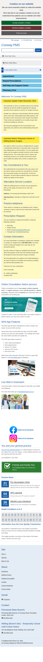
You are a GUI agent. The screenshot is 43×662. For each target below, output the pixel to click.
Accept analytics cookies (21, 23)
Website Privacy (6, 575)
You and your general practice (10, 450)
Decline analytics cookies (21, 28)
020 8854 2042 (26, 40)
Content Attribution (7, 585)
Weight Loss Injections (20, 501)
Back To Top (5, 561)
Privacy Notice (5, 589)
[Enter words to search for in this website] (17, 50)
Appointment (8, 76)
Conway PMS (10, 45)
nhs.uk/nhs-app (15, 357)
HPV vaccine (16, 493)
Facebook (5, 599)
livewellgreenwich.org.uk (26, 392)
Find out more (21, 33)
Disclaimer (4, 571)
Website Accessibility (7, 578)
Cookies (3, 582)
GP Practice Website (7, 643)
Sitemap (4, 557)
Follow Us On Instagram (25, 438)
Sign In (3, 554)
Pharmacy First (9, 90)
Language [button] (15, 40)
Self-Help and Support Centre (15, 85)
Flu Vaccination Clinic (10, 70)
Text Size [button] (38, 40)
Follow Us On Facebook (25, 430)
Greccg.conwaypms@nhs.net (20, 230)
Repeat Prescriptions (12, 81)
